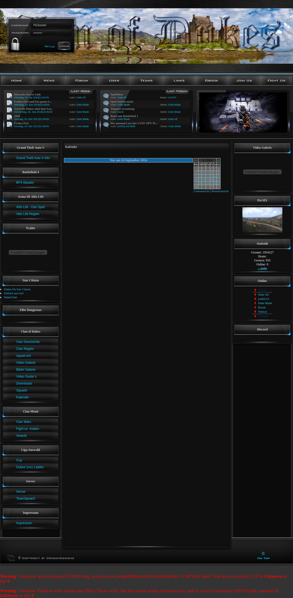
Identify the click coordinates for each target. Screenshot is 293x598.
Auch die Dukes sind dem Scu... (33, 108)
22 (218, 179)
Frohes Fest (21, 123)
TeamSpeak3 (25, 498)
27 (211, 183)
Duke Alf (81, 97)
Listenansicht (201, 191)
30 (196, 187)
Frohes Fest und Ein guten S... (33, 101)
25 (203, 183)
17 (200, 179)
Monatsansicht (220, 191)
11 (203, 176)
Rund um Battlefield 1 (124, 116)
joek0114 (263, 298)
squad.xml (23, 356)
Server (21, 492)
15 (218, 176)
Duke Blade (82, 104)
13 (211, 176)
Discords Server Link (27, 94)
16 (196, 179)
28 (215, 183)
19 (207, 179)
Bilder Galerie (26, 369)
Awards (21, 436)
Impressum (24, 523)
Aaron (120, 112)
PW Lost (49, 46)
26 (207, 183)
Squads (21, 390)
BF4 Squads (25, 182)
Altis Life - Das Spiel (30, 207)
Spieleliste (117, 94)
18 (203, 179)
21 (215, 179)
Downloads (24, 383)
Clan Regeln (25, 349)
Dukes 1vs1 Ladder (30, 467)
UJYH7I (172, 97)
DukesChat (10, 297)
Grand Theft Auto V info (33, 158)
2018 (17, 116)
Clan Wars (23, 422)
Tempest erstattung (123, 108)
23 (196, 183)
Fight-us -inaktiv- (28, 429)
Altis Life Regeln (27, 214)
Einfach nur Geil (13, 293)
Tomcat (262, 311)
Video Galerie (26, 363)
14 (215, 176)
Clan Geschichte (28, 342)
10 (200, 176)
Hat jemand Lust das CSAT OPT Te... (134, 123)
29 (218, 183)
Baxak (262, 307)
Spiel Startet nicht (122, 101)
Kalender (22, 397)
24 (200, 183)
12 (207, 176)
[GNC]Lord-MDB (126, 126)
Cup (19, 460)
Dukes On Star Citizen (17, 289)
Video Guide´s (26, 376)
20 (211, 179)
